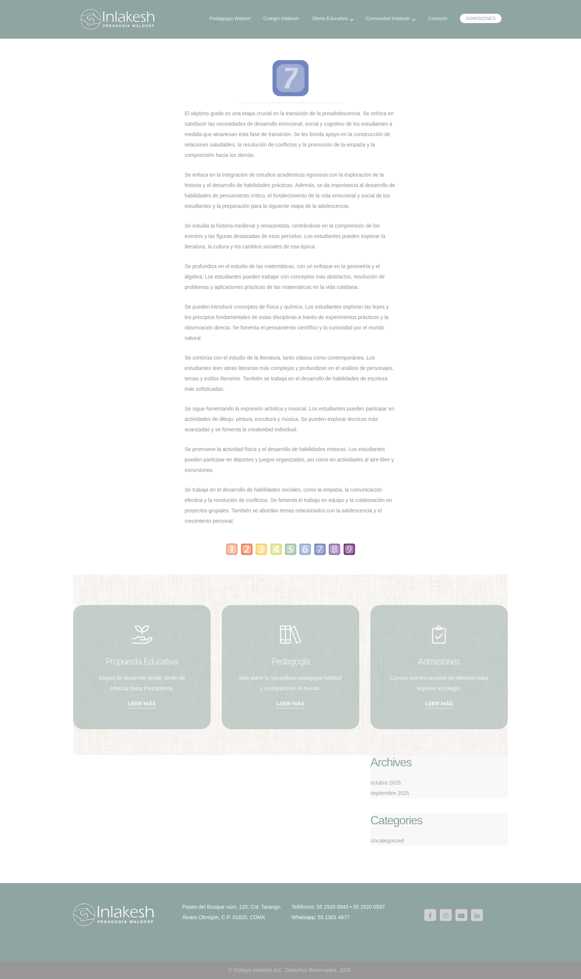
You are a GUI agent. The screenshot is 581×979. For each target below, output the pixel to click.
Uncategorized (387, 841)
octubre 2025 (385, 783)
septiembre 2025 (389, 793)
